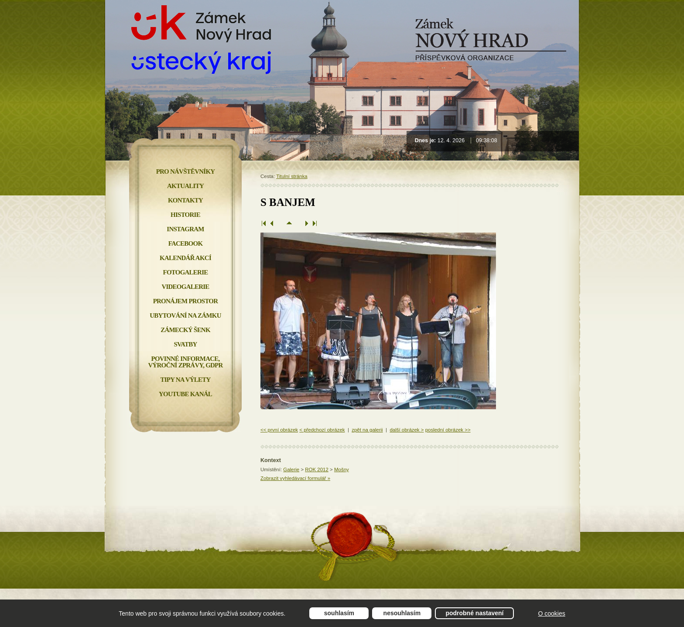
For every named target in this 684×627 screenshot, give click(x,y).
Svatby (185, 344)
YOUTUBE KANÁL (185, 394)
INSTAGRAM (185, 229)
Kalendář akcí (185, 257)
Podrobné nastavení (474, 613)
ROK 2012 (316, 469)
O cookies (551, 613)
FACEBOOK (185, 243)
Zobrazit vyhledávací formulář (295, 478)
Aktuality (185, 185)
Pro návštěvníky (185, 171)
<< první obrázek (279, 429)
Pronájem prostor (185, 301)
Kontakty (185, 200)
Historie (185, 214)
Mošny (341, 469)
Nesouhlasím (402, 613)
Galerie (291, 469)
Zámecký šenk (185, 329)
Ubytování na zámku (185, 315)
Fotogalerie (185, 272)
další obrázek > (407, 429)
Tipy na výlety (185, 379)
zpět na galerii (367, 429)
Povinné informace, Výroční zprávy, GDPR (185, 362)
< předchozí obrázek (322, 429)
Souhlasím (339, 613)
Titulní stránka (292, 176)
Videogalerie (185, 286)
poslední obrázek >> (448, 429)
